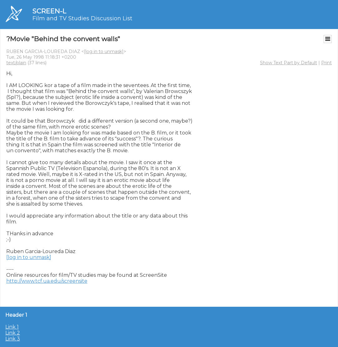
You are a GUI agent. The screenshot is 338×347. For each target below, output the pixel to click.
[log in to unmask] (104, 51)
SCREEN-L (49, 11)
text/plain (16, 63)
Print (326, 63)
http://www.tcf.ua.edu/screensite (46, 281)
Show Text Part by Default (288, 63)
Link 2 (12, 333)
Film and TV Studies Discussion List (82, 18)
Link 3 (12, 339)
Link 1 (12, 327)
